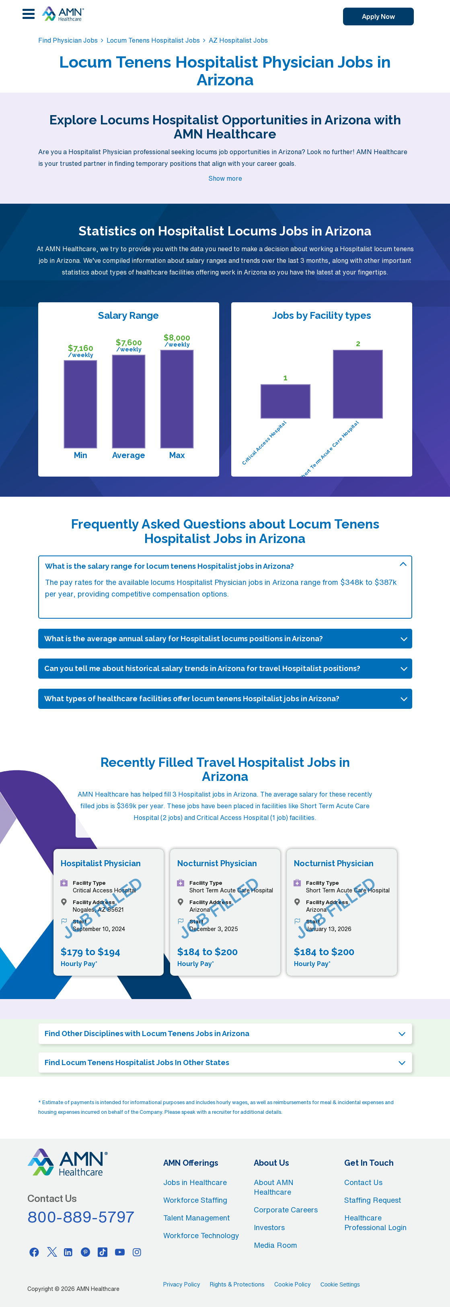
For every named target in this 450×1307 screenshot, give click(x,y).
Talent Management (196, 1217)
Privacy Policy (181, 1284)
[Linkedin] (68, 1252)
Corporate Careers (286, 1209)
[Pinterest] (85, 1252)
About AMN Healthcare (274, 1187)
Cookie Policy (292, 1284)
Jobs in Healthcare (195, 1182)
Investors (269, 1227)
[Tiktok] (102, 1252)
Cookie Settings (340, 1284)
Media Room (275, 1245)
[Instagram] (137, 1252)
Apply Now (378, 16)
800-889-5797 (81, 1216)
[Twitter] (51, 1252)
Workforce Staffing (195, 1200)
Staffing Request (372, 1200)
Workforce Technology (201, 1235)
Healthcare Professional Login (375, 1222)
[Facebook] (34, 1252)
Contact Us (363, 1182)
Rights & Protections (237, 1284)
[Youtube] (120, 1252)
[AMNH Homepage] (63, 14)
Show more (225, 178)
